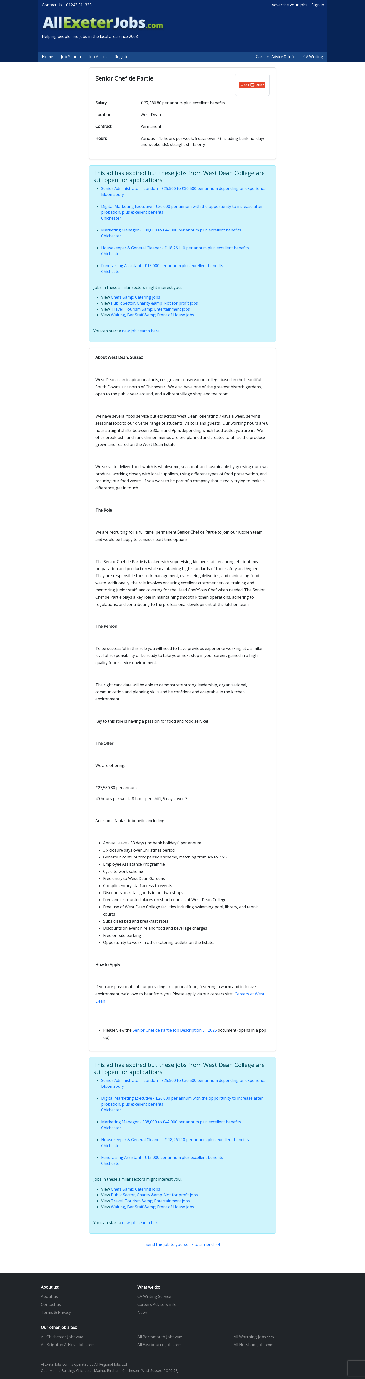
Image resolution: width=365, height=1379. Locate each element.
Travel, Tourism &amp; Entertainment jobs (150, 309)
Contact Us (52, 5)
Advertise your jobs (289, 5)
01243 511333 (79, 5)
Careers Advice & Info (275, 56)
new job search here (141, 331)
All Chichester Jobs (62, 1336)
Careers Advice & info (157, 1304)
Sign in (317, 5)
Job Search (71, 56)
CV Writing (313, 56)
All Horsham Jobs (253, 1344)
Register (122, 56)
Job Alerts (98, 56)
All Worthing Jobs (254, 1336)
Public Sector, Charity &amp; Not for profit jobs (154, 303)
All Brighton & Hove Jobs (68, 1344)
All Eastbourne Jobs (159, 1344)
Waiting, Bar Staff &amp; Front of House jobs (152, 315)
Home (47, 56)
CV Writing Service (154, 1296)
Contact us (51, 1304)
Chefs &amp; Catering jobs (135, 297)
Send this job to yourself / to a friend (183, 1244)
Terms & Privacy (56, 1312)
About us (49, 1296)
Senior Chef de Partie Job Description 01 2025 (175, 1030)
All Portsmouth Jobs (159, 1336)
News (142, 1312)
